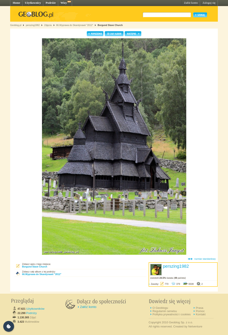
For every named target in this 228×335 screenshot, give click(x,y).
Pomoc (200, 311)
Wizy (64, 2)
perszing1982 (33, 25)
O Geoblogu (160, 307)
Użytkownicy (33, 2)
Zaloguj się (208, 2)
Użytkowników (35, 308)
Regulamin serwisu (165, 311)
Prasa (199, 307)
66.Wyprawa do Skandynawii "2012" (74, 25)
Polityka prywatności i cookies (172, 314)
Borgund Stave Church (110, 25)
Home (16, 2)
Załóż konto (191, 2)
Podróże (51, 2)
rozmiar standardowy (205, 259)
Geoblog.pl (15, 25)
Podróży (31, 313)
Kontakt (201, 314)
